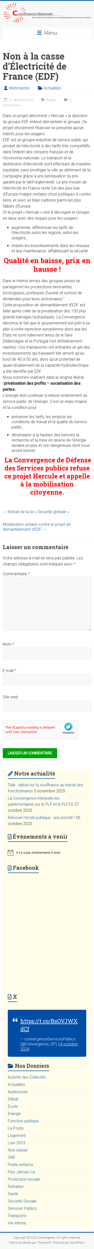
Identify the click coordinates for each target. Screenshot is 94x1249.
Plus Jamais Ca (21, 1172)
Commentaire (16, 573)
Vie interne (17, 1223)
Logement (17, 1135)
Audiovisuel (18, 1091)
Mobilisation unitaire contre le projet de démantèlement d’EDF (37, 527)
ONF (12, 1157)
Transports (17, 1215)
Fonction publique (23, 1121)
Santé (13, 1193)
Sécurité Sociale (22, 1201)
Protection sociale (24, 1179)
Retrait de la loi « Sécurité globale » (36, 511)
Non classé (18, 1150)
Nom (8, 644)
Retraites (16, 1186)
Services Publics (22, 1208)
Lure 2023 (16, 1142)
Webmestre (19, 88)
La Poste (16, 1128)
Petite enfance (20, 1164)
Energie (50, 100)
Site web (10, 697)
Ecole (13, 1106)
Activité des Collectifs (27, 1077)
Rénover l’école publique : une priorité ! (41, 817)
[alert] (47, 853)
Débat (13, 1099)
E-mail (9, 670)
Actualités (52, 88)
